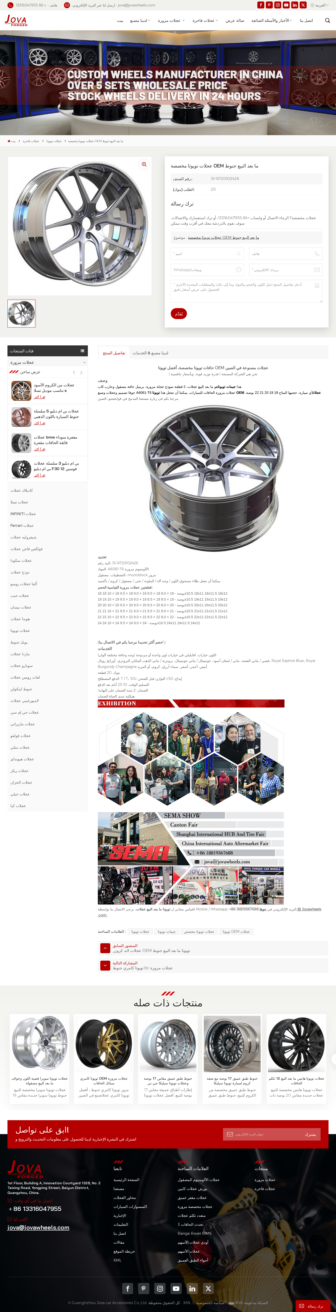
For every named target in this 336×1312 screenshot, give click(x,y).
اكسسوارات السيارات (130, 1206)
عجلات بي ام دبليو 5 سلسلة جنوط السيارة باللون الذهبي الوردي (56, 867)
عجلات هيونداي (22, 759)
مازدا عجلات (20, 654)
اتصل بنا (306, 20)
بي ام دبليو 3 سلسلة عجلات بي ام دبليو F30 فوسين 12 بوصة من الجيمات (56, 919)
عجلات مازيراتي (22, 724)
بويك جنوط (19, 642)
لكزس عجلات (21, 478)
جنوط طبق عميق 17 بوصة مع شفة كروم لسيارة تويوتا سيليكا (232, 1080)
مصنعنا (118, 1188)
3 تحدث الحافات (190, 1224)
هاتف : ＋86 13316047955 (32, 5)
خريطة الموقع (124, 1251)
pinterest (143, 1288)
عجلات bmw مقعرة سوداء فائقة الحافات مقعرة (55, 893)
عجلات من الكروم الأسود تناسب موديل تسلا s (54, 841)
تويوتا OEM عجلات (236, 931)
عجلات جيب (19, 595)
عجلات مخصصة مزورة (195, 1206)
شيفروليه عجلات (23, 537)
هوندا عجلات (20, 618)
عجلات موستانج (22, 420)
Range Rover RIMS (195, 1233)
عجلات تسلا (19, 502)
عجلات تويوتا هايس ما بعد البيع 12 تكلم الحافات (296, 1080)
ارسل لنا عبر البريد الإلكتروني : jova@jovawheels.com (109, 5)
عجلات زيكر (19, 770)
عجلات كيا (18, 805)
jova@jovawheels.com (38, 1227)
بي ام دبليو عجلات (24, 385)
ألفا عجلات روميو (23, 583)
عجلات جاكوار (21, 467)
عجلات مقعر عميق (192, 1197)
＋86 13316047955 (34, 1208)
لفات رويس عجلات (25, 677)
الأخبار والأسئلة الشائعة (270, 20)
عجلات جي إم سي (24, 712)
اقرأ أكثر (39, 851)
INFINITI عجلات (23, 513)
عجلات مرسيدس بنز (26, 397)
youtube (176, 1288)
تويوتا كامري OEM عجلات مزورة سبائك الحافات (104, 1080)
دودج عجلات (20, 572)
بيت (120, 20)
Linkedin (192, 1288)
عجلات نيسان (20, 607)
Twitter (208, 1288)
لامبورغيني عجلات (24, 700)
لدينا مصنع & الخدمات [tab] (150, 352)
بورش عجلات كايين (192, 1188)
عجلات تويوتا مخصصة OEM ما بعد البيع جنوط (223, 237)
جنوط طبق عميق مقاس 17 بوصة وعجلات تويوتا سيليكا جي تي (168, 1080)
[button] (81, 826)
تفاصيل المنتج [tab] (114, 352)
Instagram (160, 1288)
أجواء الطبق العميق (193, 1260)
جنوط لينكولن (21, 689)
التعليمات (120, 1224)
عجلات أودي (19, 443)
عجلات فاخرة (204, 20)
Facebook (127, 1288)
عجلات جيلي (20, 794)
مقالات (118, 1242)
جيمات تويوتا (167, 931)
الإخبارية (119, 1215)
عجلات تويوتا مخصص (199, 931)
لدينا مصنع (138, 20)
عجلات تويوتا (54, 141)
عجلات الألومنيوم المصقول (199, 1179)
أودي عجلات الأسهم (193, 1242)
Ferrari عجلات (22, 525)
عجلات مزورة (170, 20)
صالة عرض (235, 20)
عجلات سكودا (21, 560)
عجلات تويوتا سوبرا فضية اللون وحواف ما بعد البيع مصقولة (39, 1080)
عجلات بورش (20, 408)
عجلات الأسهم (189, 1251)
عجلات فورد (19, 432)
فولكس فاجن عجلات (26, 548)
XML (117, 1260)
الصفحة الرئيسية (126, 1179)
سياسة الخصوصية (210, 1302)
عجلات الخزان (21, 782)
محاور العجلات (124, 1197)
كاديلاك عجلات (21, 490)
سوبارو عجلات (21, 665)
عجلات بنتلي (20, 747)
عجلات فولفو (20, 735)
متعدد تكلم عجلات (192, 1215)
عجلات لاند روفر (22, 455)
